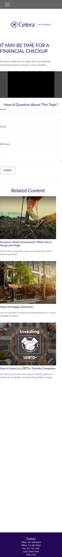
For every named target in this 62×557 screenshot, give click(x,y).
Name (3, 109)
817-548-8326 (34, 542)
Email (3, 126)
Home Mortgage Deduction (16, 306)
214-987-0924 (34, 545)
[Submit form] (7, 170)
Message (5, 144)
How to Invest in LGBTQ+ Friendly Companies (28, 368)
